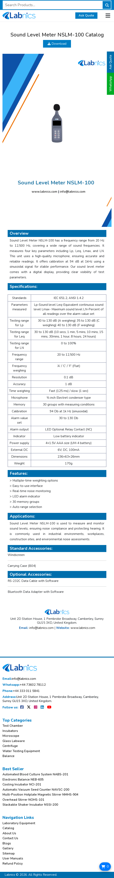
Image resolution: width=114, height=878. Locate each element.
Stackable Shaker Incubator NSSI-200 (30, 805)
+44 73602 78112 (24, 685)
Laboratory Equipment (18, 823)
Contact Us (10, 838)
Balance (8, 756)
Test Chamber (12, 726)
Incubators (10, 731)
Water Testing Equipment (21, 751)
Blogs (6, 843)
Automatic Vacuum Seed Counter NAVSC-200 (35, 790)
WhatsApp (110, 83)
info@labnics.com (72, 192)
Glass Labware (13, 741)
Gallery (7, 848)
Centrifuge (10, 746)
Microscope (10, 736)
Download (57, 44)
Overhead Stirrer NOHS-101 (23, 800)
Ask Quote (86, 15)
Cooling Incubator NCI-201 (21, 785)
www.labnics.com (44, 192)
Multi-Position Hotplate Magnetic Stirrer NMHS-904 (40, 795)
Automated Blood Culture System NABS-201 (35, 774)
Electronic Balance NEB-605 (23, 780)
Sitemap (8, 854)
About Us (9, 833)
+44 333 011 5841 (21, 691)
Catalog (8, 828)
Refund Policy (12, 864)
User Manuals (12, 858)
